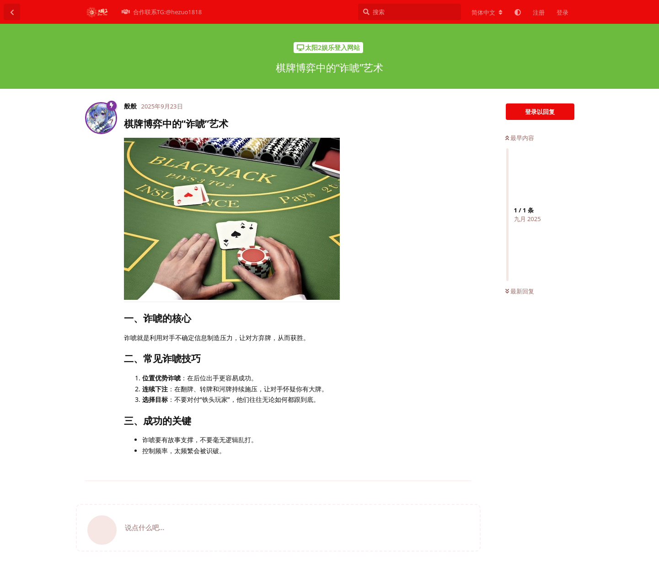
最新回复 (519, 291)
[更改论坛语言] (487, 12)
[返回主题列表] (12, 12)
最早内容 (519, 138)
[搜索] (409, 12)
